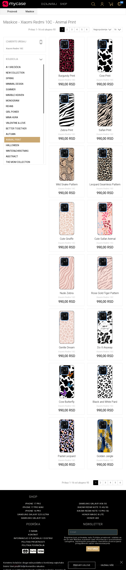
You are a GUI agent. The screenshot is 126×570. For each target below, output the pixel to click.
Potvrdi (93, 549)
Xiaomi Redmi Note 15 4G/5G (92, 507)
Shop (63, 4)
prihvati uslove (81, 565)
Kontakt (33, 534)
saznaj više (107, 565)
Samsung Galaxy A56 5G (93, 503)
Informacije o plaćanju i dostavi (33, 538)
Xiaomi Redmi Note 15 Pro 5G (93, 511)
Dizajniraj (49, 4)
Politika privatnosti (33, 542)
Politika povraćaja (33, 545)
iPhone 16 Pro (33, 511)
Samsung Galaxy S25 (33, 518)
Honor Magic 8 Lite (93, 514)
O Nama (33, 531)
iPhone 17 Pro (33, 503)
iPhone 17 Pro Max (33, 507)
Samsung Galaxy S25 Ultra (33, 514)
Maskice (30, 11)
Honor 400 (93, 518)
